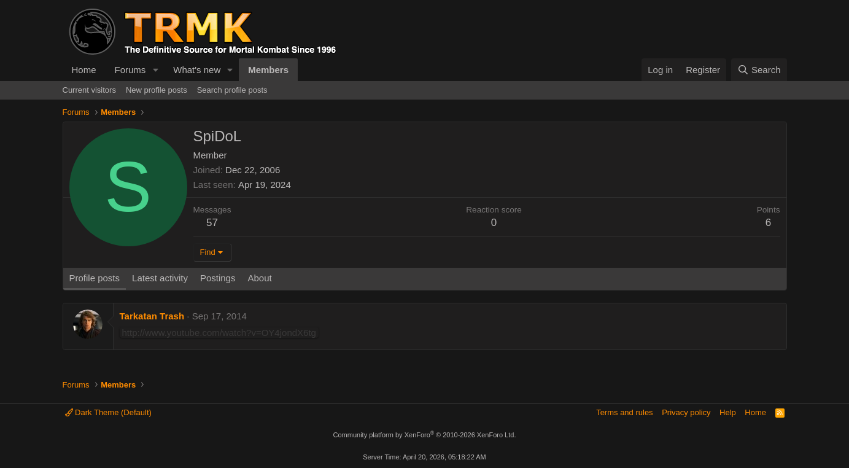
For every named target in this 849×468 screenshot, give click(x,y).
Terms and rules (624, 412)
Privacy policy (686, 412)
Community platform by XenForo (424, 435)
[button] (155, 69)
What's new (196, 69)
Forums (130, 69)
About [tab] (259, 278)
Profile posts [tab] (94, 278)
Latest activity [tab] (160, 278)
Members (268, 69)
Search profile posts (232, 90)
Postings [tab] (218, 278)
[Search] (759, 69)
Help (727, 412)
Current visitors (89, 90)
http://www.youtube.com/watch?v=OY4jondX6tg (219, 332)
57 (212, 222)
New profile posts (156, 90)
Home (84, 69)
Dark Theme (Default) (108, 412)
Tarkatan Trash (152, 316)
